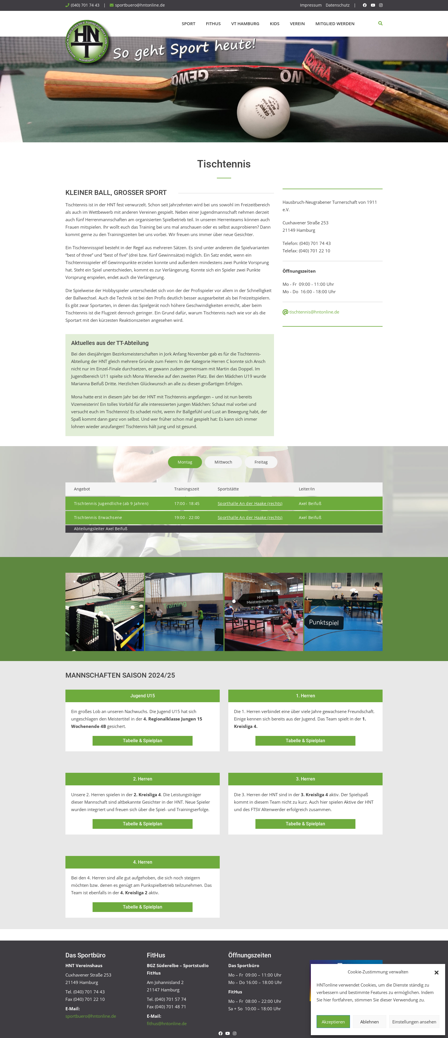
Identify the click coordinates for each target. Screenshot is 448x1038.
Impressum (311, 5)
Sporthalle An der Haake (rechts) (250, 503)
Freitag (261, 462)
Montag (185, 462)
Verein (297, 23)
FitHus (213, 23)
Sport (188, 23)
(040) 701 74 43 (85, 5)
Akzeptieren (333, 1022)
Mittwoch (223, 462)
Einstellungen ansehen (414, 1022)
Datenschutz (338, 5)
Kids (274, 23)
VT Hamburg (245, 23)
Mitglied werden (335, 23)
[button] (436, 972)
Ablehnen (369, 1022)
